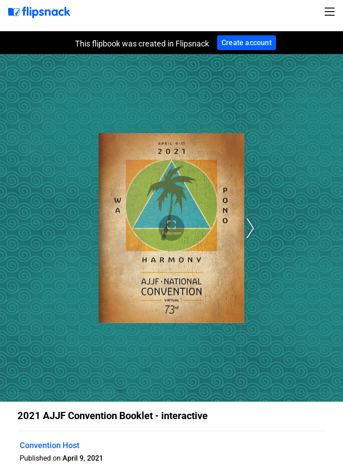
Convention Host (49, 445)
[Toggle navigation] (331, 11)
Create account (247, 42)
